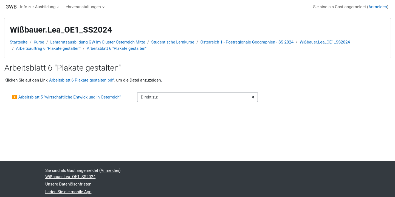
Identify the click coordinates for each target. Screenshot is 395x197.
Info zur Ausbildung (37, 6)
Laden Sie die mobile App (68, 191)
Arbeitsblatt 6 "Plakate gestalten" (116, 48)
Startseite (19, 42)
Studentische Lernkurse (172, 42)
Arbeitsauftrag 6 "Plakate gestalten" (48, 48)
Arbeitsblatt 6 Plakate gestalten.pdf (81, 80)
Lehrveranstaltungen (82, 6)
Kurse (39, 42)
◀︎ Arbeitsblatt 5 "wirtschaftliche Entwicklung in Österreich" (66, 97)
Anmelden (377, 6)
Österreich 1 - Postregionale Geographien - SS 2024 (247, 42)
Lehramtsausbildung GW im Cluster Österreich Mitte (97, 42)
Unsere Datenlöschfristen (68, 184)
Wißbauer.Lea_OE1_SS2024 (325, 42)
